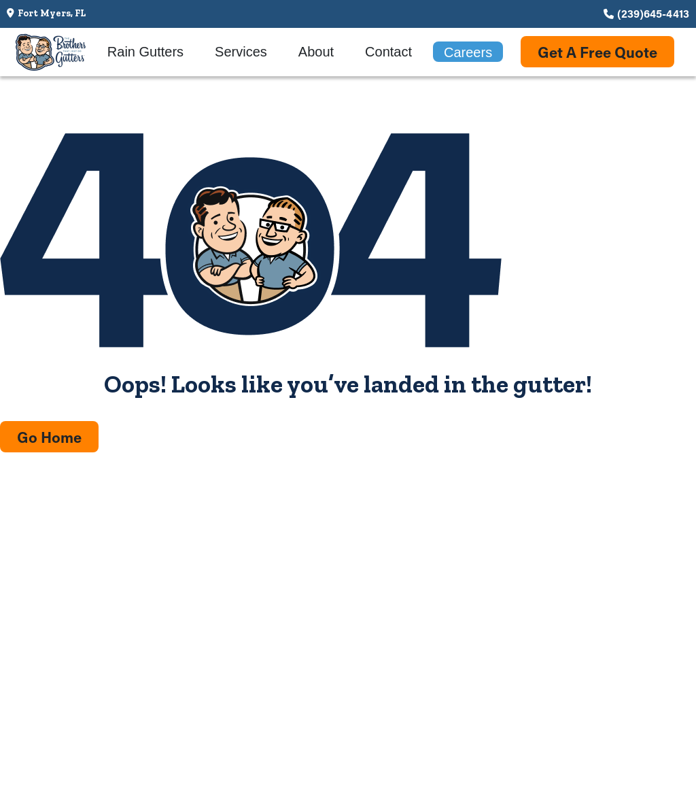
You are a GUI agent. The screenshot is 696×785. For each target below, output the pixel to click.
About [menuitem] (316, 52)
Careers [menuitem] (468, 52)
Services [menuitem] (241, 52)
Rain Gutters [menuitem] (145, 52)
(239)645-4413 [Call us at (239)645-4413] (653, 13)
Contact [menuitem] (388, 52)
